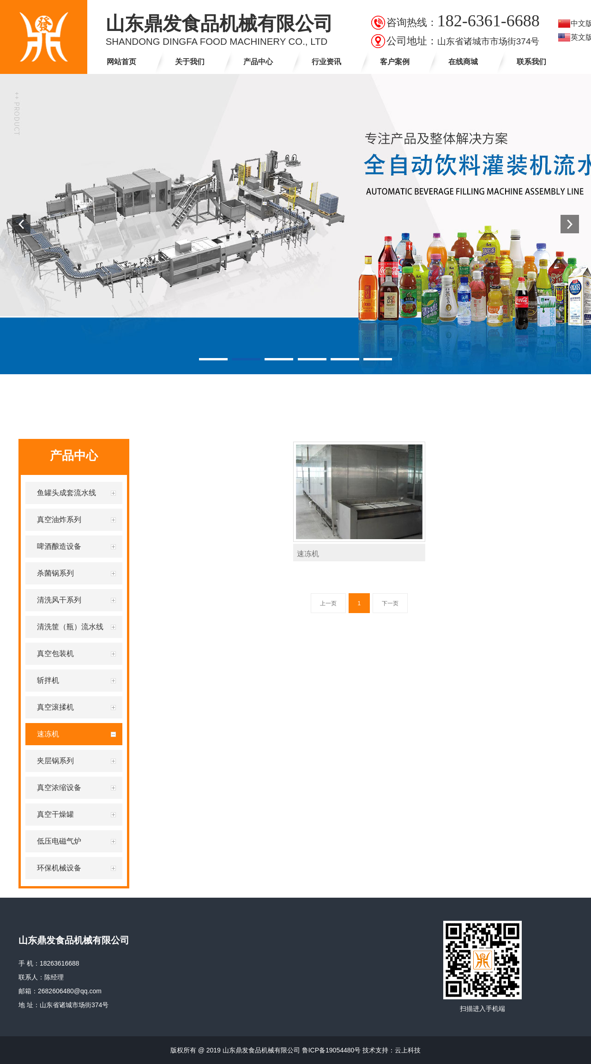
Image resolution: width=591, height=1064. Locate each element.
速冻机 (308, 554)
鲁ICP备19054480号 (331, 1050)
